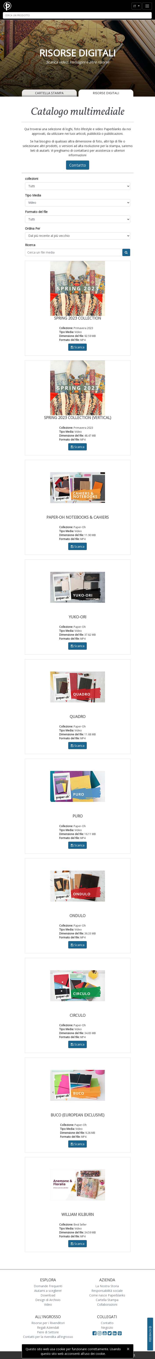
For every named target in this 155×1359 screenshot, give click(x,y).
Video (48, 1304)
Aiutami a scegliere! (48, 1291)
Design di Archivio (48, 1300)
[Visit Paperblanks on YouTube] (105, 1333)
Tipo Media (33, 195)
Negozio (107, 1327)
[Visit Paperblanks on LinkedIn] (115, 1333)
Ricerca (30, 245)
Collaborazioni (107, 1304)
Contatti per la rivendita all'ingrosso (48, 1337)
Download (48, 1295)
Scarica (77, 347)
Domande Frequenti (48, 1286)
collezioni (31, 178)
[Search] (77, 15)
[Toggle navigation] (147, 6)
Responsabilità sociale (107, 1291)
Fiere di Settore (48, 1332)
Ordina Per (32, 228)
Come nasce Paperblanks (107, 1295)
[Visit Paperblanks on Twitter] (110, 1333)
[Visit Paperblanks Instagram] (100, 1333)
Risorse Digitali (106, 93)
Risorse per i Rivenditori (48, 1323)
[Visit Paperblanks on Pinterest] (120, 1333)
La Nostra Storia (107, 1286)
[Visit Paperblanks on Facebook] (94, 1333)
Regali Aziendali (48, 1327)
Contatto (77, 165)
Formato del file (36, 212)
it (135, 6)
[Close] (128, 1349)
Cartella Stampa (49, 93)
